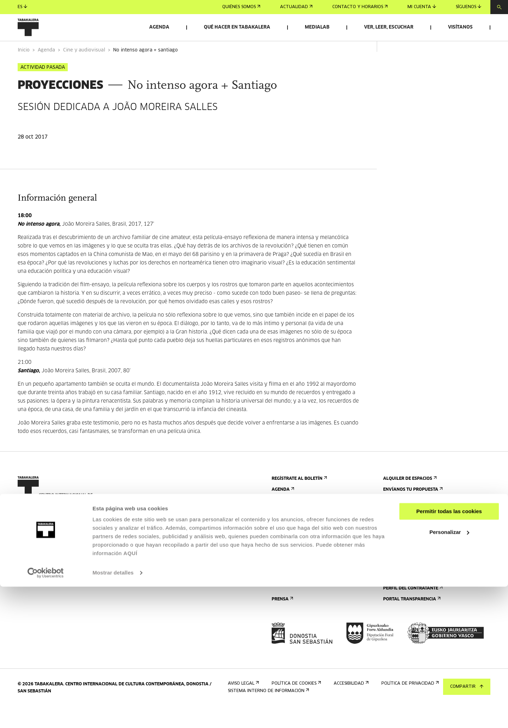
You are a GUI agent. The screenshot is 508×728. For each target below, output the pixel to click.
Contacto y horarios (360, 7)
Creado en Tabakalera (412, 569)
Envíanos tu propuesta (412, 509)
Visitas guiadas (291, 558)
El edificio (396, 547)
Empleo (393, 597)
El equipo (395, 580)
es (22, 7)
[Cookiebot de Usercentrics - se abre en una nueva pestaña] (46, 714)
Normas (282, 591)
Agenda (159, 27)
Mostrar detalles (113, 714)
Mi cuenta (421, 7)
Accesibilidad (288, 580)
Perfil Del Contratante (412, 608)
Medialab (317, 27)
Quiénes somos (241, 7)
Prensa (282, 619)
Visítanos (460, 27)
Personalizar (449, 673)
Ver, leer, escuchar (388, 27)
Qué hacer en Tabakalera (237, 27)
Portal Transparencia (411, 619)
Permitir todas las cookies (449, 653)
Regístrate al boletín (299, 498)
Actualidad (296, 7)
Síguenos (468, 7)
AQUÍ (130, 695)
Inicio (24, 70)
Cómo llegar (288, 547)
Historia (394, 558)
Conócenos (397, 536)
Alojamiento (289, 569)
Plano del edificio (294, 602)
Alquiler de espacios (409, 498)
